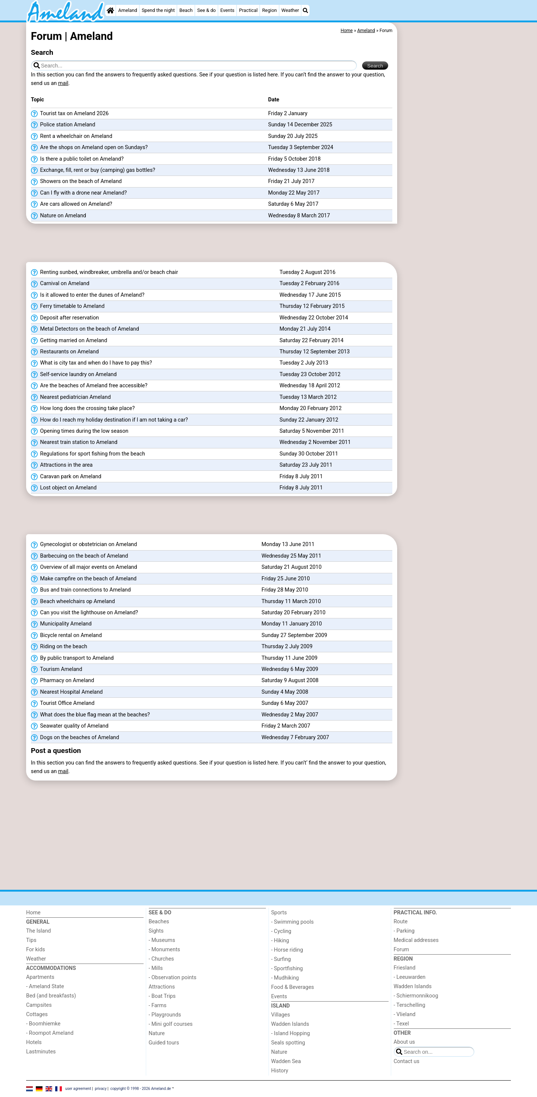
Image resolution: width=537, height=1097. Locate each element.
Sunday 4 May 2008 (284, 692)
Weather (290, 10)
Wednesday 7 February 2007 (295, 737)
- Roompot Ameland (49, 1033)
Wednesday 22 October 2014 (313, 318)
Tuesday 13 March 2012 (307, 397)
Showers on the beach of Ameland (76, 181)
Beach (185, 10)
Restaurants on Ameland (65, 352)
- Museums (162, 940)
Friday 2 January (287, 113)
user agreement (78, 1088)
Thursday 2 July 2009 (287, 646)
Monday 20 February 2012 (310, 408)
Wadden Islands (290, 1024)
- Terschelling (409, 1005)
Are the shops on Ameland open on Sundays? (89, 147)
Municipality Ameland (61, 624)
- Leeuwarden (410, 977)
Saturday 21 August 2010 (291, 567)
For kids (35, 949)
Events (227, 10)
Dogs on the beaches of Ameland (75, 737)
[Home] (110, 10)
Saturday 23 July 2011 (305, 465)
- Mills (156, 968)
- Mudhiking (285, 978)
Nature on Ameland (58, 215)
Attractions (162, 987)
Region (269, 10)
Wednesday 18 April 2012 (309, 385)
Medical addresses (416, 940)
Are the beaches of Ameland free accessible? (89, 385)
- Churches (161, 959)
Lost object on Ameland (64, 488)
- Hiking (280, 940)
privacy (101, 1088)
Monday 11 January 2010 (291, 624)
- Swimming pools (292, 922)
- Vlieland (405, 1014)
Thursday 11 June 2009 (289, 658)
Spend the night (158, 10)
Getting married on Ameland (69, 340)
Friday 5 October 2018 (294, 159)
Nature (157, 1033)
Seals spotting (288, 1043)
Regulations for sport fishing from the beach (88, 454)
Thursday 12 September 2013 (314, 352)
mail (63, 83)
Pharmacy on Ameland (62, 680)
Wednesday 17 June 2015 (310, 295)
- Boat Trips (162, 996)
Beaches (159, 921)
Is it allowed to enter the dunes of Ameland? (87, 295)
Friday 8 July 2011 (301, 476)
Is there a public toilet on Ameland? (77, 159)
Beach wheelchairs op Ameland (73, 601)
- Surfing (281, 959)
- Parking (404, 931)
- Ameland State (45, 986)
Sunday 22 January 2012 (308, 420)
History (279, 1071)
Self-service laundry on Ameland (74, 374)
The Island (38, 931)
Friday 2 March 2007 (285, 726)
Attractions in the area (62, 465)
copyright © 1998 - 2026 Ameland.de (140, 1088)
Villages (280, 1015)
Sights (156, 931)
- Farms (158, 1005)
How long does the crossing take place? (83, 408)
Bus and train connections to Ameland (81, 590)
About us (404, 1042)
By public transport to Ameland (72, 658)
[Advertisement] (455, 194)
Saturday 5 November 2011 (311, 431)
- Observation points (173, 977)
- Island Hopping (290, 1033)
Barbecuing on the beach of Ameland (79, 556)
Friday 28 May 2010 (284, 590)
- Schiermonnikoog (416, 996)
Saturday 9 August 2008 (289, 680)
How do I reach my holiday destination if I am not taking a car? (109, 420)
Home (33, 913)
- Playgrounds (165, 1015)
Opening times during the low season (79, 431)
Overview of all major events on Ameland (84, 567)
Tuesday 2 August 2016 (307, 272)
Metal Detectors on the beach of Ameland (85, 329)
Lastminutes (41, 1052)
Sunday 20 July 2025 (293, 136)
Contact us (407, 1061)
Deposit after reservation (65, 318)
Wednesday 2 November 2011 (315, 442)
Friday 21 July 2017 (291, 181)
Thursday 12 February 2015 (312, 306)
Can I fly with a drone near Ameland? (79, 193)
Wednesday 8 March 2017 (299, 215)
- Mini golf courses (171, 1024)
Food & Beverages (292, 987)
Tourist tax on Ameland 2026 (70, 113)
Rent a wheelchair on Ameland (71, 136)
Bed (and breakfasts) (51, 996)
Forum (401, 949)
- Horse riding (287, 950)
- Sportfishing (287, 968)
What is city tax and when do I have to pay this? (91, 363)
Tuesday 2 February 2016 (309, 283)
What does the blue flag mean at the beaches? (90, 715)
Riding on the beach (59, 646)
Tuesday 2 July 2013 (303, 363)
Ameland (127, 10)
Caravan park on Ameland (66, 476)
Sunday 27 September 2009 (294, 635)
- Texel (401, 1024)
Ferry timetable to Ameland (68, 306)
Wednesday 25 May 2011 (291, 556)
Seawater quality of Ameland (70, 726)
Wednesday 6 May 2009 (289, 669)
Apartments (40, 977)
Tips (31, 940)
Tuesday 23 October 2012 (309, 374)
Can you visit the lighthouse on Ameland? (84, 612)
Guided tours (164, 1043)
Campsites (39, 1005)
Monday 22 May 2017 (294, 193)
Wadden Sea (286, 1061)
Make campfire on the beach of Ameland (83, 579)
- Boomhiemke (43, 1024)
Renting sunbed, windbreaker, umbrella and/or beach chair (104, 272)
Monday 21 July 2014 (304, 329)
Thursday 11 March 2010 (291, 601)
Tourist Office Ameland (63, 703)
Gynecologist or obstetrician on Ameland (84, 544)
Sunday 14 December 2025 (300, 125)
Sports (279, 913)
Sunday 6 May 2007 (284, 703)
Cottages (37, 1014)
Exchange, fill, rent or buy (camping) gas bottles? (93, 170)
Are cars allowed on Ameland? (71, 204)
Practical (248, 10)
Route (401, 921)
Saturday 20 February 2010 (293, 612)
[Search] (305, 10)
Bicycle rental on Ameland (66, 635)
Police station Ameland (63, 125)
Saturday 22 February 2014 (311, 340)
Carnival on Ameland (60, 283)
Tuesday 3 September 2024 (300, 147)
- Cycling (281, 931)
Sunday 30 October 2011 (308, 454)
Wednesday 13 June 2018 (299, 170)
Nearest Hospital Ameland (67, 692)
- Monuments (164, 949)
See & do (206, 10)
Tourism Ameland (56, 669)
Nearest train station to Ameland (74, 442)
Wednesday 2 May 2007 (289, 715)
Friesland (405, 968)
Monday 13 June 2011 (287, 544)
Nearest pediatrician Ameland (71, 397)
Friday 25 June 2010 (285, 579)
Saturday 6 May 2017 (293, 204)
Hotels (34, 1042)
